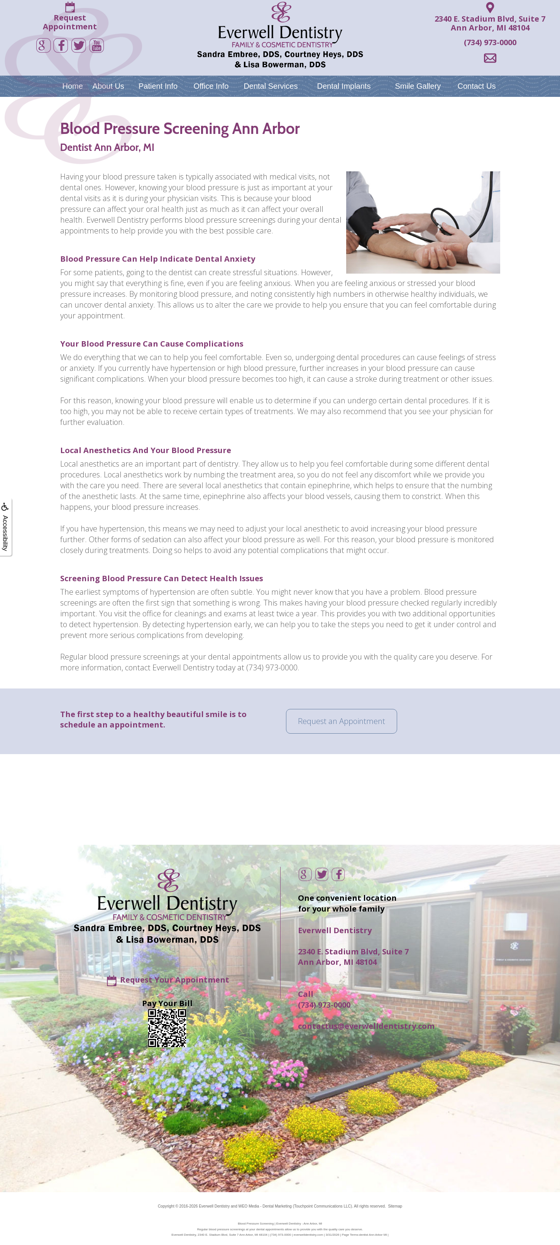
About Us (108, 86)
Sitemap (395, 1206)
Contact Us (476, 86)
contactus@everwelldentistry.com (366, 1026)
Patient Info (158, 86)
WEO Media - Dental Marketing (264, 1206)
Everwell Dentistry (214, 1206)
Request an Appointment (341, 721)
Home (72, 86)
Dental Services (271, 86)
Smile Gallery (418, 86)
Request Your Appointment (174, 979)
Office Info (211, 86)
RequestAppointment (70, 22)
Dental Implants (344, 86)
